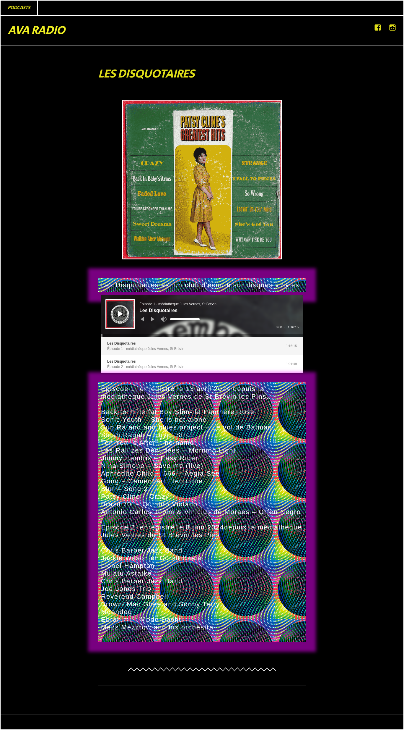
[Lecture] (120, 314)
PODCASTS (19, 7)
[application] (202, 316)
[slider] (185, 319)
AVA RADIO (36, 30)
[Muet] (163, 319)
